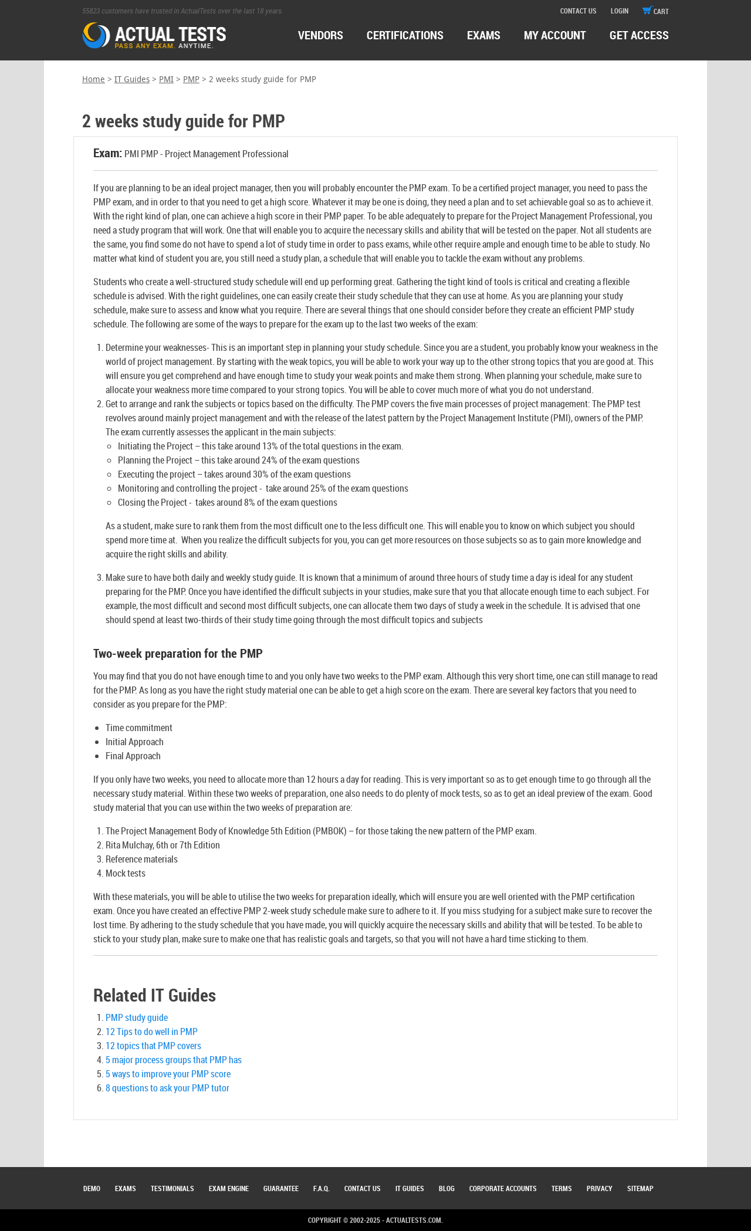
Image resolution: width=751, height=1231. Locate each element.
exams (483, 35)
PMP (191, 79)
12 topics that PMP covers (153, 1045)
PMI (166, 79)
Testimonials (172, 1188)
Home (93, 79)
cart (655, 11)
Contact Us (362, 1188)
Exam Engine (229, 1188)
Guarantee (281, 1188)
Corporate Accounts (503, 1188)
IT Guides (132, 79)
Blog (447, 1188)
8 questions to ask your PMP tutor (167, 1087)
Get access (639, 35)
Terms (562, 1188)
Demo (91, 1188)
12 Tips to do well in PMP (152, 1031)
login (619, 10)
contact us (578, 10)
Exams (125, 1188)
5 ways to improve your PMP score (168, 1073)
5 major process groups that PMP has (174, 1059)
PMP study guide (137, 1017)
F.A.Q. (321, 1188)
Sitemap (640, 1188)
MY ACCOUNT (555, 35)
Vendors (320, 35)
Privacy (600, 1188)
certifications (405, 35)
